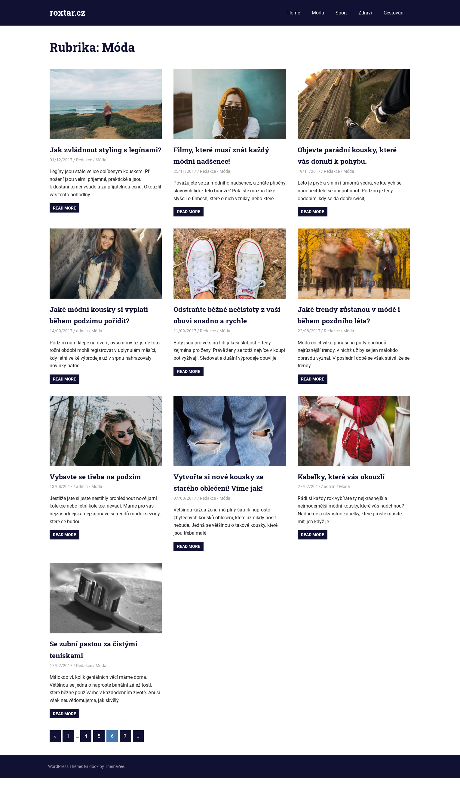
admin (82, 338)
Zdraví (365, 13)
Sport (341, 13)
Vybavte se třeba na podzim (98, 484)
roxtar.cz (67, 12)
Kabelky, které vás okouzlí (344, 484)
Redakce (84, 171)
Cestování (394, 13)
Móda (318, 13)
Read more (64, 219)
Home (293, 13)
